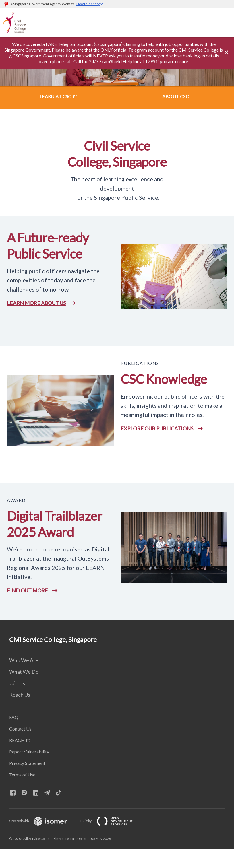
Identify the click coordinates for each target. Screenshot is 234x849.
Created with (42, 821)
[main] (117, 328)
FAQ (13, 717)
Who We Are (23, 660)
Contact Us (20, 728)
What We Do (23, 672)
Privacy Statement (27, 763)
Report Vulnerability (29, 751)
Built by (111, 821)
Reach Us (19, 694)
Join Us (17, 683)
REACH (17, 740)
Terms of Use (22, 774)
